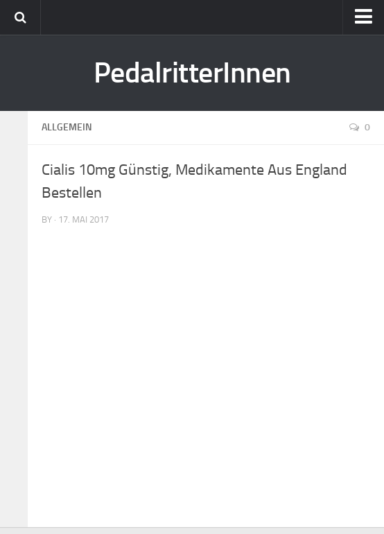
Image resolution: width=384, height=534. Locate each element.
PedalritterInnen (192, 72)
